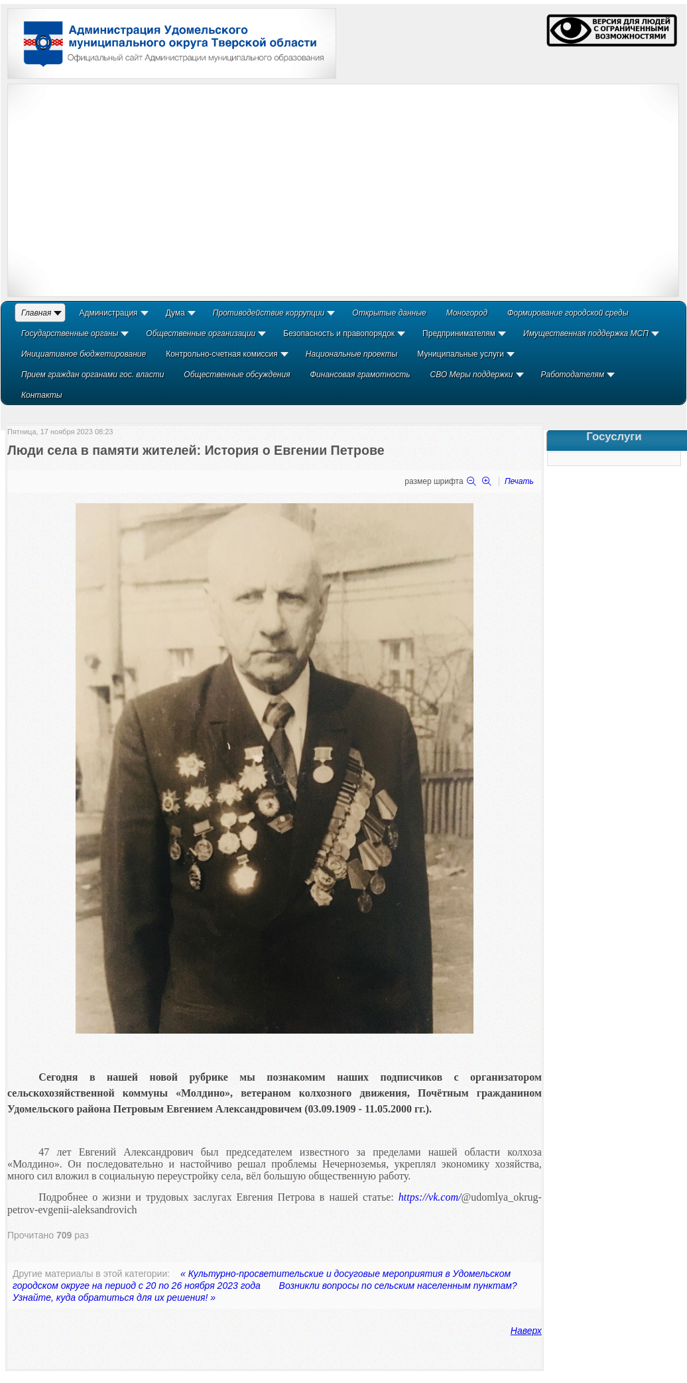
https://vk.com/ (430, 1197)
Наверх (526, 1330)
